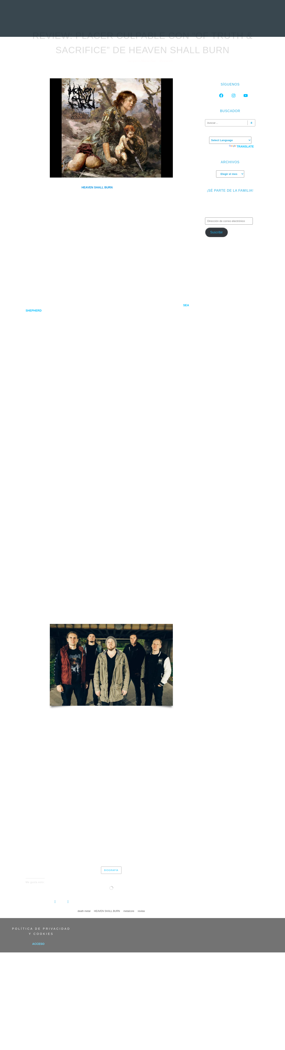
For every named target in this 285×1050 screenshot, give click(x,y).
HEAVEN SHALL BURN (107, 911)
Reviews (166, 61)
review (141, 911)
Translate (241, 146)
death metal (84, 911)
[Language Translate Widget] (230, 140)
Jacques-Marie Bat (142, 61)
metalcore (128, 911)
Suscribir (216, 232)
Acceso (38, 943)
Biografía (111, 870)
